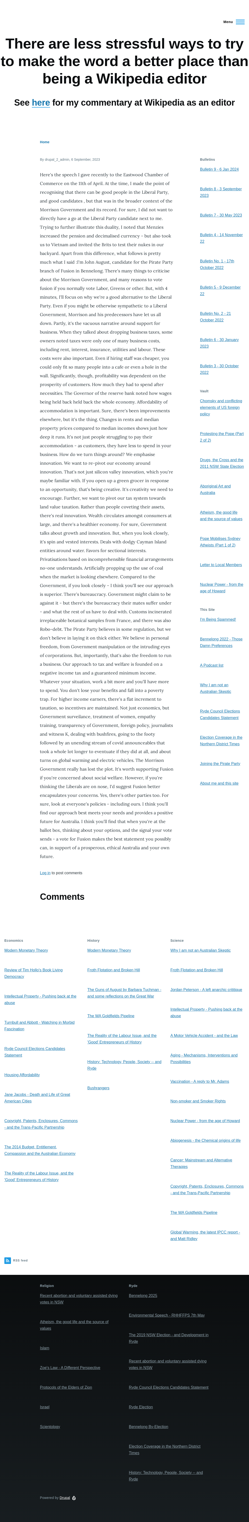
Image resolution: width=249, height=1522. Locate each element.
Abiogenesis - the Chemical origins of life (205, 1140)
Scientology (50, 1427)
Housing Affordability (22, 1075)
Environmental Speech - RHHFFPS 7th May (167, 1315)
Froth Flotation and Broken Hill (113, 970)
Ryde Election (141, 1407)
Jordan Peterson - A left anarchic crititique (206, 990)
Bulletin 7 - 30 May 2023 (221, 215)
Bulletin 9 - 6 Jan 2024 (219, 169)
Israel (44, 1407)
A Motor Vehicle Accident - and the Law (204, 1036)
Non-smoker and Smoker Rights (198, 1101)
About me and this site (219, 783)
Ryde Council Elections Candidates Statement (168, 1387)
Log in (45, 873)
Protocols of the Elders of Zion (66, 1387)
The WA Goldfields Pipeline (110, 1016)
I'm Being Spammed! (218, 619)
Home (44, 142)
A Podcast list (211, 665)
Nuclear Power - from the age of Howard (205, 1121)
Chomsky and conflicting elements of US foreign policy (221, 407)
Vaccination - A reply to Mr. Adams (199, 1081)
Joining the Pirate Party (220, 764)
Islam (44, 1348)
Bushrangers (98, 1088)
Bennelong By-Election (148, 1427)
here (41, 103)
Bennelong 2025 (143, 1296)
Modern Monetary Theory (26, 950)
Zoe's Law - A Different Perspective (70, 1368)
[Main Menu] (232, 21)
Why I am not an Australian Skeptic (200, 950)
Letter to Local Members (221, 565)
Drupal (65, 1498)
